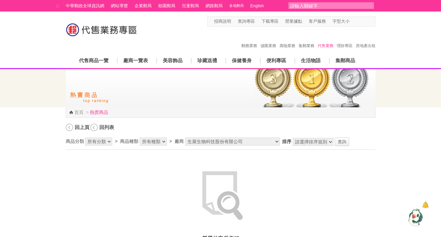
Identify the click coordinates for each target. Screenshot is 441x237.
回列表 (106, 127)
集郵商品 (345, 60)
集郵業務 (306, 39)
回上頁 (82, 127)
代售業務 (325, 39)
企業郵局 (143, 6)
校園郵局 (166, 6)
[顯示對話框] (425, 205)
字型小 (353, 21)
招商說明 (222, 21)
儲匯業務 (268, 39)
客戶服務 (317, 21)
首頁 (79, 112)
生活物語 (311, 60)
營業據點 (293, 21)
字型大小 (341, 21)
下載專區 (270, 21)
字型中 (359, 21)
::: (58, 6)
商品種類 (129, 141)
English (257, 6)
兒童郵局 (190, 6)
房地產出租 (366, 39)
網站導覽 (119, 6)
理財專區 (345, 39)
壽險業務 (287, 39)
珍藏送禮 (207, 60)
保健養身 (242, 60)
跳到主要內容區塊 (3, 3)
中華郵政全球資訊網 (85, 6)
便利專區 (276, 60)
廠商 (179, 141)
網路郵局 (214, 6)
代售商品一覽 (94, 60)
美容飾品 (173, 60)
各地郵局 (236, 6)
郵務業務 (249, 39)
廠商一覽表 (135, 60)
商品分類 (75, 141)
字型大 (366, 21)
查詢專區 (246, 21)
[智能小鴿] (414, 217)
